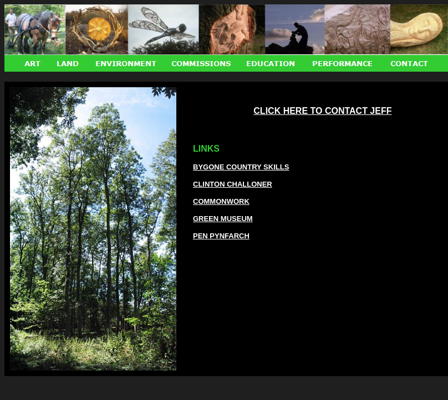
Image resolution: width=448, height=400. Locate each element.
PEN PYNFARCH (221, 236)
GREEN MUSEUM (223, 218)
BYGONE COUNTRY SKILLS (241, 167)
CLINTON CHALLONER (232, 184)
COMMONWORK (221, 201)
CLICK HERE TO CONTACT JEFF (322, 111)
